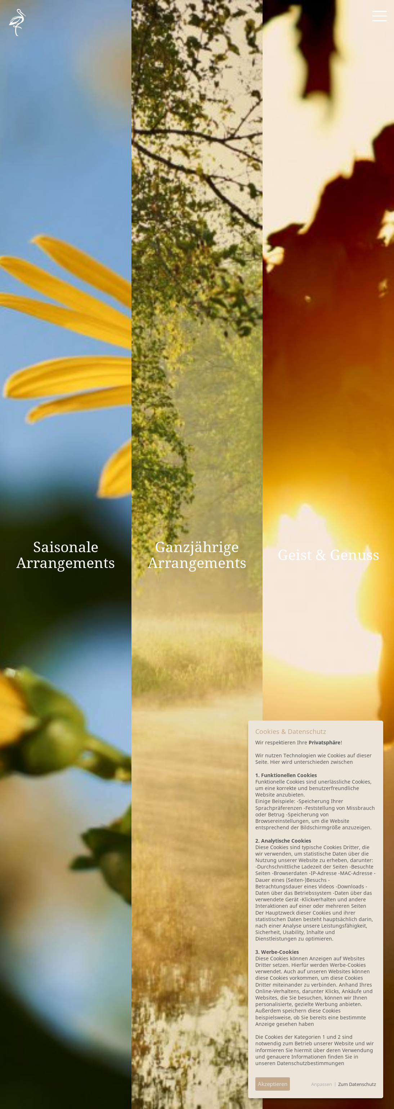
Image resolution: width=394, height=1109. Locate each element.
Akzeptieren (272, 1083)
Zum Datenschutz (357, 1084)
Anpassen (321, 1084)
